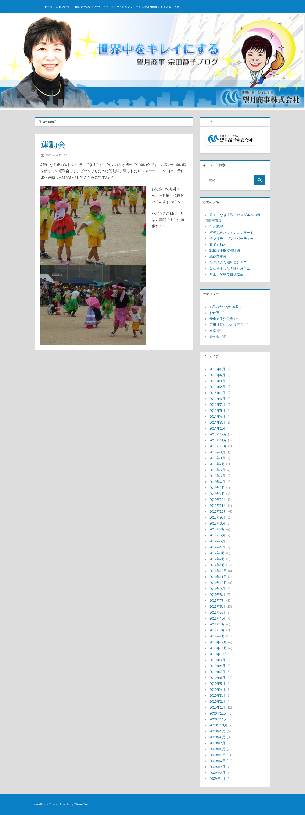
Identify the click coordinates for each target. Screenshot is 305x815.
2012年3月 (217, 553)
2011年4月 (217, 618)
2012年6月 (217, 535)
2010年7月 (217, 672)
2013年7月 (217, 464)
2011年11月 (218, 577)
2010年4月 (217, 689)
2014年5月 (217, 410)
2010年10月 (218, 654)
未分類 (214, 336)
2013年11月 (218, 440)
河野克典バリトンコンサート (231, 232)
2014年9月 (217, 398)
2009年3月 (217, 767)
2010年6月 (217, 677)
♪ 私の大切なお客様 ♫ (226, 307)
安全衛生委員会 (221, 319)
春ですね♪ (217, 244)
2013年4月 (217, 482)
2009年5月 (217, 755)
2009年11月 (218, 719)
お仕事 (214, 313)
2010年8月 (217, 666)
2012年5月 (217, 541)
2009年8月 (217, 737)
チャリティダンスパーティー (231, 238)
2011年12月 (218, 571)
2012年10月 (218, 511)
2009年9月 (217, 731)
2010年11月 (218, 648)
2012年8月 (217, 523)
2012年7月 (217, 529)
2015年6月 (217, 369)
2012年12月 (218, 499)
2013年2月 (217, 488)
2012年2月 (217, 559)
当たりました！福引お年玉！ (231, 268)
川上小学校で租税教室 (226, 274)
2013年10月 (218, 446)
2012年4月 (217, 547)
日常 (212, 330)
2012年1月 (217, 565)
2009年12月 (218, 713)
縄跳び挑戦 (217, 256)
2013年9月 (217, 452)
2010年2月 (217, 701)
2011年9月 (217, 588)
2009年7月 (217, 743)
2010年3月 (217, 695)
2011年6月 (217, 606)
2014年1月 (217, 428)
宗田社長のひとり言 (224, 324)
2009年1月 (217, 778)
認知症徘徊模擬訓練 (224, 250)
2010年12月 (218, 642)
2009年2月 (217, 772)
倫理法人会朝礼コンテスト (229, 262)
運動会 (53, 144)
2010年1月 (217, 707)
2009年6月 (217, 749)
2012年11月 (218, 505)
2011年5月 (217, 612)
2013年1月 (217, 493)
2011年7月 (217, 600)
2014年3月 (217, 422)
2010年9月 (217, 660)
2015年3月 (217, 381)
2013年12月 (218, 434)
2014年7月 (217, 404)
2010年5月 (217, 683)
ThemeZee (81, 804)
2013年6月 (217, 470)
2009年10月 (218, 725)
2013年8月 (217, 458)
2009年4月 (217, 761)
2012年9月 (217, 517)
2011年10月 (218, 583)
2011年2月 (217, 630)
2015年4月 (217, 375)
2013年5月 (217, 476)
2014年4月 (217, 416)
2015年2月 (217, 387)
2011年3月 (217, 624)
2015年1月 (217, 393)
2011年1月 (217, 636)
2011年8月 (217, 594)
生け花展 (216, 227)
